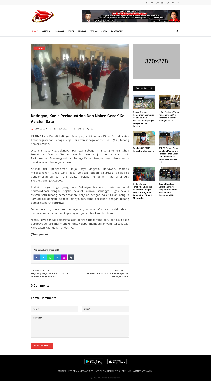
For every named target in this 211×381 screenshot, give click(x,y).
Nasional (59, 31)
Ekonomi (93, 31)
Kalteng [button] (46, 31)
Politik (71, 31)
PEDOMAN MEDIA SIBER (80, 371)
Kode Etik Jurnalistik (107, 371)
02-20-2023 (60, 128)
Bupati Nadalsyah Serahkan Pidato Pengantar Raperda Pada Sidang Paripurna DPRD (168, 190)
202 (77, 128)
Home (35, 31)
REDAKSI (62, 371)
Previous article (55, 273)
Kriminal (82, 31)
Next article (104, 273)
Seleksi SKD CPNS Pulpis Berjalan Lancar (141, 151)
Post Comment (42, 346)
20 (90, 128)
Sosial (104, 31)
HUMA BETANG (39, 128)
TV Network (117, 31)
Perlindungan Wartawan (137, 371)
